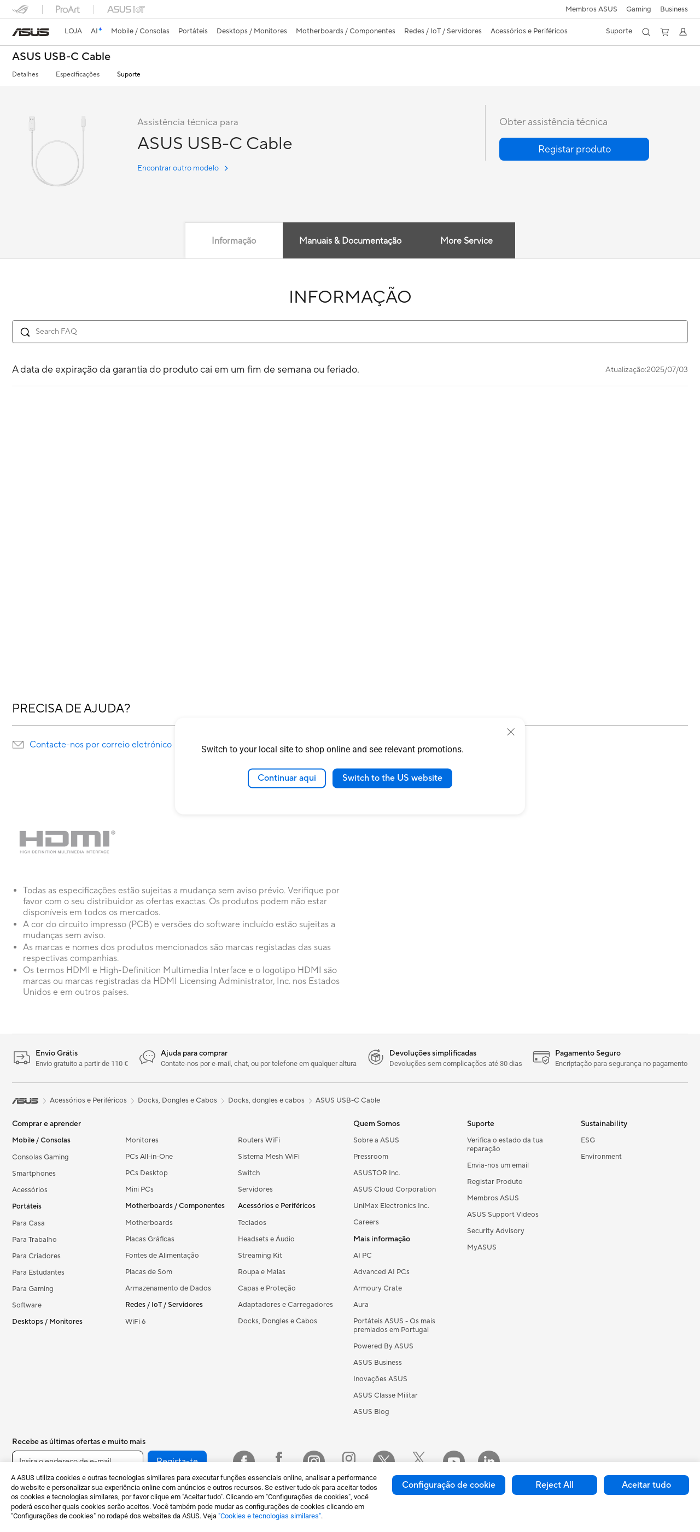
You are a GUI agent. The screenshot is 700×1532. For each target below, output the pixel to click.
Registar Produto (495, 1181)
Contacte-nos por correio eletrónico (101, 744)
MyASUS (482, 1247)
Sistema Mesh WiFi (269, 1156)
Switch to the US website (392, 778)
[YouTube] (454, 1461)
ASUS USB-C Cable (61, 57)
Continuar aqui (287, 778)
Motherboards (149, 1222)
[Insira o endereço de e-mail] (77, 1461)
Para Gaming (33, 1288)
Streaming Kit (260, 1255)
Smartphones (34, 1173)
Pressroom (370, 1156)
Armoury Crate (377, 1288)
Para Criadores (36, 1256)
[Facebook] (244, 1461)
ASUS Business (377, 1362)
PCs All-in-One (149, 1156)
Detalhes (25, 74)
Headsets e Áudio (266, 1239)
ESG (588, 1140)
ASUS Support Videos (503, 1214)
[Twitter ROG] (419, 1461)
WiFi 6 (135, 1321)
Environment (601, 1156)
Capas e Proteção (267, 1288)
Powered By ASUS (383, 1346)
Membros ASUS (591, 9)
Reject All (554, 1485)
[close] (510, 732)
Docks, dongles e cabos (266, 1100)
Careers (366, 1222)
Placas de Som (148, 1272)
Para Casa (28, 1223)
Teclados (252, 1222)
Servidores (255, 1189)
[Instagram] (314, 1461)
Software (27, 1305)
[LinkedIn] (489, 1461)
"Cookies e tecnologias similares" (269, 1516)
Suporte (129, 74)
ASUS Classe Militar (385, 1395)
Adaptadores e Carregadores (285, 1304)
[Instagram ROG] (349, 1461)
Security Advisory (495, 1231)
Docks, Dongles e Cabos (277, 1321)
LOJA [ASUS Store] (73, 31)
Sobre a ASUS (376, 1140)
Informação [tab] (231, 240)
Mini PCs (139, 1189)
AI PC (362, 1255)
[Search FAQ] (350, 331)
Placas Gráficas (149, 1239)
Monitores (142, 1140)
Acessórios (30, 1190)
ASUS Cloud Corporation (394, 1189)
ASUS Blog (371, 1411)
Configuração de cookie (448, 1485)
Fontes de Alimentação (162, 1255)
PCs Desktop (146, 1173)
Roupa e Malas (261, 1272)
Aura (361, 1304)
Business (674, 9)
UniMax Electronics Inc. (391, 1205)
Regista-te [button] (177, 1461)
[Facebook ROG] (279, 1461)
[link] (30, 32)
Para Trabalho (34, 1239)
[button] (638, 9)
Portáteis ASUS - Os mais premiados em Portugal (394, 1325)
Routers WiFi (259, 1140)
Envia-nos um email (498, 1165)
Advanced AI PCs (381, 1272)
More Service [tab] (469, 240)
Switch (249, 1173)
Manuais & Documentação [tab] (350, 240)
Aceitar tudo (646, 1485)
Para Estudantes (38, 1272)
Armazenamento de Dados (168, 1288)
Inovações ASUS (380, 1379)
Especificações (78, 74)
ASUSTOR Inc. (376, 1173)
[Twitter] (384, 1461)
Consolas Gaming (40, 1157)
